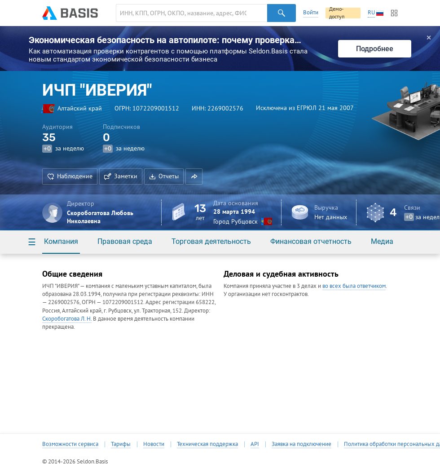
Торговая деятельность (211, 241)
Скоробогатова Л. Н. (67, 318)
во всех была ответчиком (354, 286)
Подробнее (374, 48)
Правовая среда (124, 241)
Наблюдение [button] (69, 176)
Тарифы (121, 444)
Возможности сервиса (70, 444)
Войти (310, 12)
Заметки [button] (120, 176)
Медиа (382, 241)
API (255, 444)
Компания (61, 241)
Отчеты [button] (164, 176)
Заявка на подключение (301, 444)
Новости (153, 444)
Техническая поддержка (207, 444)
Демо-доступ (336, 13)
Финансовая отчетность (311, 241)
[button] (193, 176)
